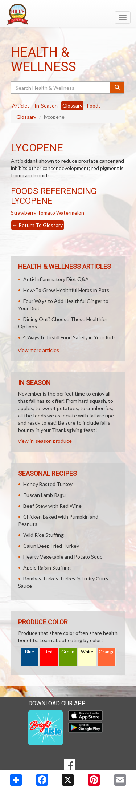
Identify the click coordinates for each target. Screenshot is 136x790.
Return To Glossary (37, 225)
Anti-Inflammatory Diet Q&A (56, 279)
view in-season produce (45, 441)
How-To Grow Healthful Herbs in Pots (66, 290)
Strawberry (23, 213)
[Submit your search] (117, 87)
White (87, 652)
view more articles (38, 350)
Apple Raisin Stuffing (47, 567)
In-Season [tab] (46, 105)
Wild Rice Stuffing (43, 535)
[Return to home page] (68, 14)
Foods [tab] (94, 105)
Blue (29, 652)
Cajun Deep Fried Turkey (51, 546)
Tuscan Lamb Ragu (44, 495)
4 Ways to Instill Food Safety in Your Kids (69, 337)
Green (67, 652)
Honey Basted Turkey (48, 484)
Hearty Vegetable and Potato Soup (63, 557)
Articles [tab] (21, 105)
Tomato (46, 213)
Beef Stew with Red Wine (52, 506)
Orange (107, 652)
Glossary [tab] (72, 105)
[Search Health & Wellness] (61, 87)
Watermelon (70, 213)
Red (49, 652)
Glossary (26, 117)
